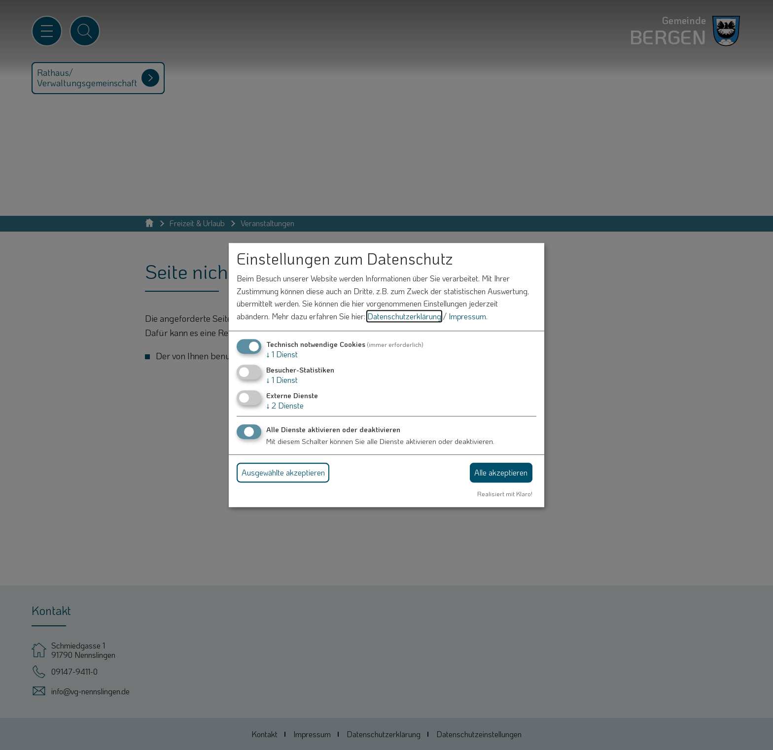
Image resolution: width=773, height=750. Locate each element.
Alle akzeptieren (500, 472)
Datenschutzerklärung (404, 316)
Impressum (467, 316)
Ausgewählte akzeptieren (283, 472)
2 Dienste (285, 405)
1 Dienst (282, 354)
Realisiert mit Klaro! (504, 494)
